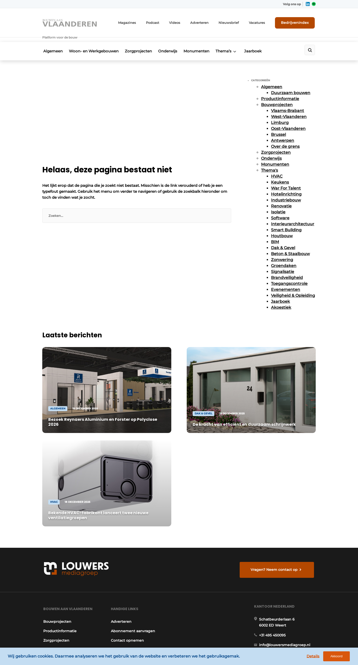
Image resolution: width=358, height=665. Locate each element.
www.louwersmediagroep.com (288, 621)
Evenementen (285, 281)
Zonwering (282, 251)
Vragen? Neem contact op (274, 440)
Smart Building (286, 222)
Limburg (280, 114)
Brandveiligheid (287, 269)
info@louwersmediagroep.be (286, 596)
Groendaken (283, 257)
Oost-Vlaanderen (288, 120)
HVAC (276, 168)
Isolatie (278, 204)
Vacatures (261, 22)
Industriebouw (286, 192)
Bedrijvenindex (297, 22)
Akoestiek (281, 299)
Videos (184, 22)
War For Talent (286, 180)
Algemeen (52, 43)
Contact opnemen (127, 514)
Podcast (163, 22)
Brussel (278, 126)
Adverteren (207, 22)
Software (280, 210)
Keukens (280, 174)
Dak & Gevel (283, 239)
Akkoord (339, 657)
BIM (275, 234)
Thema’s (231, 43)
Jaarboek (262, 43)
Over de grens (285, 138)
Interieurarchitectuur (292, 216)
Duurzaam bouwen (290, 84)
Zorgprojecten (140, 43)
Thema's (269, 162)
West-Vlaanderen (289, 108)
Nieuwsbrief (235, 22)
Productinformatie (280, 90)
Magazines (139, 22)
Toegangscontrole (289, 275)
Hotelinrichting (286, 186)
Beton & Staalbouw (290, 245)
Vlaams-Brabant (287, 102)
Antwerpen (282, 132)
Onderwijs (171, 43)
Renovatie (281, 198)
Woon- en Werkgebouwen (94, 43)
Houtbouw (282, 228)
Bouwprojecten (277, 96)
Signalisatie (282, 263)
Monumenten (202, 43)
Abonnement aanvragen (133, 505)
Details (316, 657)
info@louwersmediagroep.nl (285, 521)
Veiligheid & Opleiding (293, 287)
